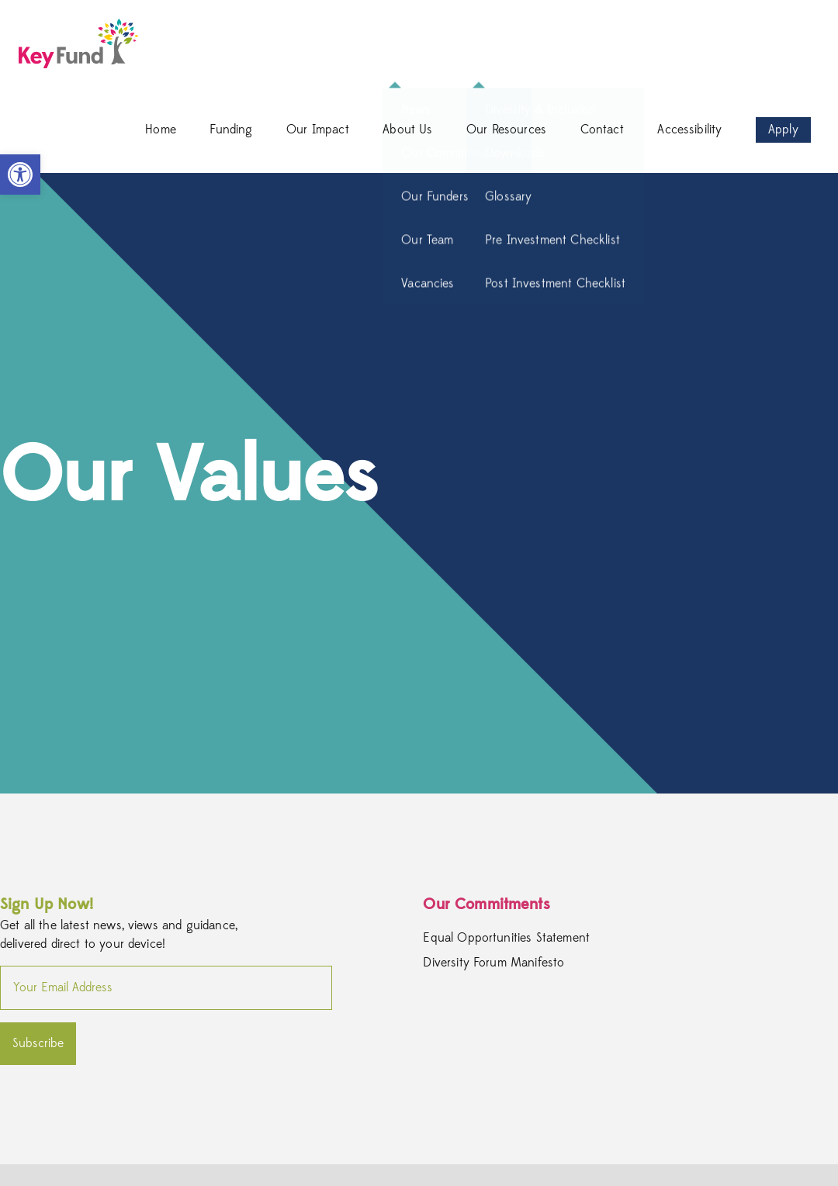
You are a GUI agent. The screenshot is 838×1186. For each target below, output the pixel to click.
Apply (783, 129)
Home (160, 129)
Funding (231, 129)
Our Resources (506, 129)
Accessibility (689, 129)
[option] (419, 483)
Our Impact (317, 129)
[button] (20, 174)
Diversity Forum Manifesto (493, 962)
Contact (602, 129)
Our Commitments (486, 904)
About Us (407, 129)
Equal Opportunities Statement (506, 938)
